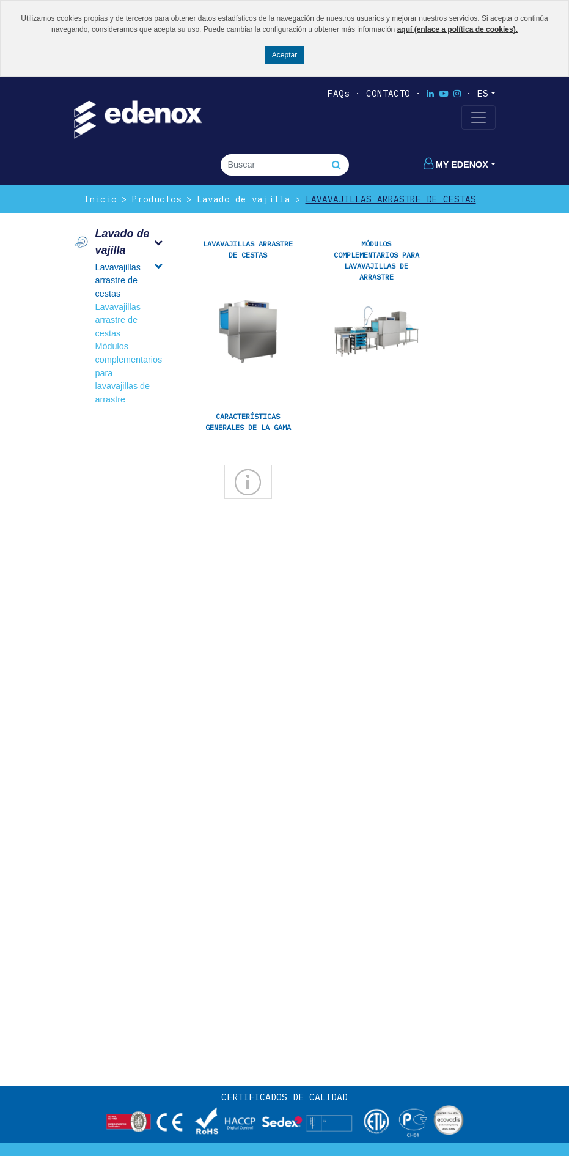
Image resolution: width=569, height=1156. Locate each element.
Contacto (388, 93)
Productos (157, 199)
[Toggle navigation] (478, 117)
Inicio (100, 199)
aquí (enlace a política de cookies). (457, 29)
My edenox (456, 164)
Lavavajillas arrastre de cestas (391, 199)
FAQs (339, 93)
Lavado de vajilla (243, 199)
